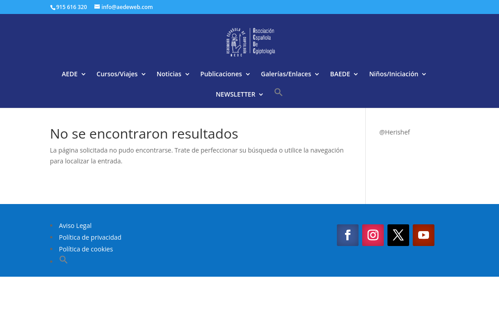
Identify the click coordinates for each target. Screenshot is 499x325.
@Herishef (394, 132)
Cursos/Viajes (117, 74)
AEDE (70, 74)
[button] (278, 98)
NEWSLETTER (236, 94)
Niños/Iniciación (393, 74)
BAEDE (340, 74)
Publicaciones (221, 74)
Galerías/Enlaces (286, 74)
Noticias (169, 74)
